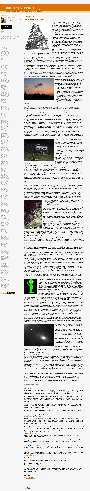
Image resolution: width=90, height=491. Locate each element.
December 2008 (5, 81)
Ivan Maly (33, 433)
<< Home (27, 485)
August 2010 (4, 105)
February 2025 (4, 272)
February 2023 (4, 244)
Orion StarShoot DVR (31, 53)
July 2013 (3, 146)
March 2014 (4, 155)
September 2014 (5, 162)
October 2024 (4, 267)
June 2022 (3, 235)
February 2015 (4, 168)
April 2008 (3, 72)
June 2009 (3, 88)
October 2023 (4, 253)
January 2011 (4, 110)
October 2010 (4, 107)
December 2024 (5, 270)
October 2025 (4, 282)
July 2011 (3, 118)
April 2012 (3, 128)
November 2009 (5, 94)
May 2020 (3, 215)
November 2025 (5, 283)
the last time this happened (67, 333)
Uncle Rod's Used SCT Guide (8, 35)
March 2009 (4, 85)
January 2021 (4, 224)
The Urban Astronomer (6, 39)
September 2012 (5, 134)
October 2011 (4, 121)
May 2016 (3, 185)
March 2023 (4, 245)
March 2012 (4, 127)
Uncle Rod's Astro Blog (22, 8)
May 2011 (3, 115)
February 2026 (4, 285)
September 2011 (5, 120)
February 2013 (4, 140)
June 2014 (3, 159)
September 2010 (5, 106)
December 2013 (5, 151)
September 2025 (5, 280)
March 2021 (4, 225)
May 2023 (3, 248)
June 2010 (3, 102)
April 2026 (3, 287)
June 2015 (3, 173)
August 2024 (4, 265)
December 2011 (5, 123)
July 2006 (4, 47)
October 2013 (4, 149)
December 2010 (5, 109)
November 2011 (5, 122)
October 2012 (4, 135)
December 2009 (5, 95)
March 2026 (4, 286)
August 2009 (4, 91)
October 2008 (4, 79)
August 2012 (4, 133)
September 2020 (5, 219)
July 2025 (3, 278)
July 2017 (3, 202)
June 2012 (3, 130)
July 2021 (3, 228)
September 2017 (5, 204)
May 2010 (3, 101)
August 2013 (4, 147)
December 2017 (5, 208)
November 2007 (5, 66)
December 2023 (5, 256)
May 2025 (3, 276)
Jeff (32, 455)
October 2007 (4, 65)
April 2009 (3, 86)
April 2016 (3, 184)
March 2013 (4, 141)
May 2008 (3, 73)
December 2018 (5, 210)
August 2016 (4, 189)
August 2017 (4, 203)
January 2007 (4, 54)
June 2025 (3, 277)
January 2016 (4, 181)
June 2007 (3, 60)
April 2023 (3, 246)
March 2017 (4, 197)
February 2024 (4, 258)
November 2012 (5, 136)
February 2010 (4, 98)
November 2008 (5, 80)
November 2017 (5, 207)
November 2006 (5, 52)
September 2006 (5, 50)
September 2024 (5, 266)
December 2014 (5, 166)
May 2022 (3, 233)
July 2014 (3, 160)
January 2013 (4, 139)
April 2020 (3, 214)
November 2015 (5, 178)
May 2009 (3, 87)
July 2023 (3, 250)
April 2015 (3, 170)
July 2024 (3, 264)
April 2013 (3, 142)
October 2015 (4, 177)
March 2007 (4, 57)
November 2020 (5, 222)
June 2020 (3, 216)
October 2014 (4, 163)
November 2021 (5, 230)
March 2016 (4, 183)
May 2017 (3, 200)
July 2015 (3, 174)
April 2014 (3, 156)
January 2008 (4, 68)
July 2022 (3, 236)
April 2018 (3, 209)
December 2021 (5, 231)
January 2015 (4, 167)
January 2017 (4, 195)
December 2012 (5, 137)
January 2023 (4, 243)
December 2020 (5, 223)
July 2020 (3, 217)
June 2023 (3, 249)
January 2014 (4, 153)
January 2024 (4, 257)
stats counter (3, 293)
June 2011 (3, 116)
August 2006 (4, 48)
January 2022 (4, 232)
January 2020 (4, 212)
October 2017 (4, 205)
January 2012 (4, 125)
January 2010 (4, 96)
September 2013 (5, 148)
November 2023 (5, 255)
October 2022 (4, 239)
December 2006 (5, 53)
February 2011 (4, 112)
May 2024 (3, 262)
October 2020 (4, 221)
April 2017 (3, 198)
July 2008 (3, 75)
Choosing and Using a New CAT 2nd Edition (10, 37)
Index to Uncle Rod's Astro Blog (8, 32)
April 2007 (3, 58)
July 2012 (3, 132)
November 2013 (5, 150)
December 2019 (5, 211)
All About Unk (4, 41)
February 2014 (4, 154)
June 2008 (3, 74)
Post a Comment (30, 478)
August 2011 (4, 119)
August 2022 (4, 237)
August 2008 (4, 77)
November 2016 (5, 192)
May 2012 (3, 129)
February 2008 (4, 69)
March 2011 (4, 113)
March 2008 (4, 71)
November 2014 (5, 164)
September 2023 (5, 252)
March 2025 (4, 273)
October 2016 (4, 191)
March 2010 (4, 99)
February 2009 (4, 84)
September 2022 (5, 238)
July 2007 (3, 61)
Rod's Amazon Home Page (7, 33)
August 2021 (4, 229)
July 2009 (3, 89)
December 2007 (5, 67)
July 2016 (3, 188)
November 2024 (5, 269)
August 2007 (4, 62)
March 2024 (4, 259)
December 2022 (5, 242)
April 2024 (3, 260)
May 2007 (3, 59)
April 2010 (3, 100)
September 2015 (5, 176)
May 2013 (3, 143)
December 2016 (5, 194)
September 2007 (5, 64)
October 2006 (4, 51)
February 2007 (4, 55)
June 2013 (3, 144)
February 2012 (4, 126)
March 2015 (4, 169)
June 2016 (3, 187)
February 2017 (4, 196)
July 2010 (3, 103)
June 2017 (3, 201)
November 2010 (5, 108)
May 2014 (3, 157)
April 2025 (3, 274)
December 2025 (5, 284)
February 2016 (4, 182)
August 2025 (4, 279)
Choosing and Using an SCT (8, 38)
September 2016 (5, 190)
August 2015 (4, 175)
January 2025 (4, 271)
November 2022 (5, 241)
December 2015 (5, 180)
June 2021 (3, 226)
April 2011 (3, 114)
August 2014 (4, 161)
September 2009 (5, 92)
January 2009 (4, 82)
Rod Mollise (34, 424)
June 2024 (3, 263)
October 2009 (4, 93)
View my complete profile (12, 22)
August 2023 (4, 251)
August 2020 (4, 218)
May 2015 (3, 171)
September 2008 (5, 78)
